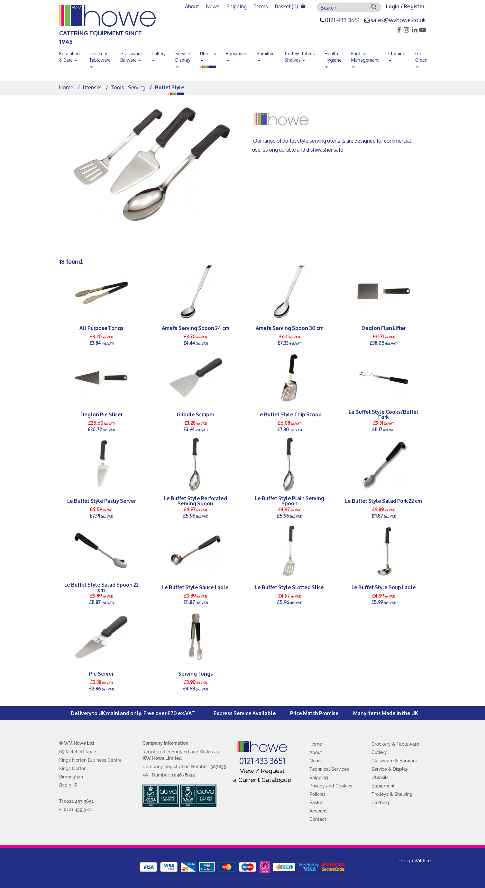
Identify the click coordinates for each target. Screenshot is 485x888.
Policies (317, 794)
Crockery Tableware (100, 58)
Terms (261, 6)
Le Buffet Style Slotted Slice (289, 587)
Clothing (397, 55)
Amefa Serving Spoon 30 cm (290, 328)
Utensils (208, 55)
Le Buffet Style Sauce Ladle (195, 587)
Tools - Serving (128, 87)
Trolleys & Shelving (391, 794)
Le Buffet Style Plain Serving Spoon (289, 500)
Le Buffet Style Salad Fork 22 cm (383, 500)
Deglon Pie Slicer (101, 414)
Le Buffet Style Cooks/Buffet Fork (383, 414)
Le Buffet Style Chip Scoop (289, 414)
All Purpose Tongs (101, 328)
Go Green (421, 58)
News (212, 6)
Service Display (182, 58)
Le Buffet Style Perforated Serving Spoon (195, 500)
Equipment (237, 55)
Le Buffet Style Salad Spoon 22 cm (101, 587)
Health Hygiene (333, 58)
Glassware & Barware (394, 760)
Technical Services (329, 769)
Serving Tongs (195, 673)
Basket (316, 802)
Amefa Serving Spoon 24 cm (195, 328)
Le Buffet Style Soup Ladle (384, 587)
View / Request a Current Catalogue (262, 775)
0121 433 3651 (342, 20)
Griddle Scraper (195, 414)
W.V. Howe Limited (162, 758)
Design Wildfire (414, 860)
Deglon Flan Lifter (383, 328)
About (192, 6)
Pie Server (101, 673)
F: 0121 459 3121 (76, 809)
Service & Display (389, 769)
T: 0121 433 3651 (76, 801)
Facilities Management (365, 58)
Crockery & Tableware (395, 744)
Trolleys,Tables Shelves (299, 57)
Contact (317, 819)
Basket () (290, 6)
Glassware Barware (131, 57)
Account (318, 810)
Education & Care (69, 57)
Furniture (266, 55)
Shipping (236, 6)
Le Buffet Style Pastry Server (101, 500)
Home (66, 87)
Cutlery (158, 55)
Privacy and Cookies (330, 785)
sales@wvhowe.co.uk (398, 20)
